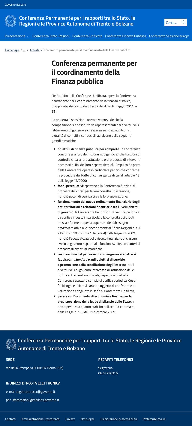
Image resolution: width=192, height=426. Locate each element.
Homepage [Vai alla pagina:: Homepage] (12, 50)
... (24, 50)
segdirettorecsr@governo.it (35, 391)
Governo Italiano (15, 4)
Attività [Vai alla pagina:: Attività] (35, 50)
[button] (154, 419)
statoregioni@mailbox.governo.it (35, 399)
